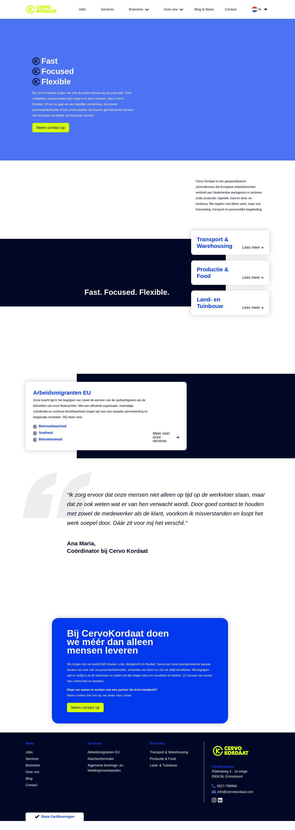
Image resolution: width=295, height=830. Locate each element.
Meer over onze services (166, 437)
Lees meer (253, 247)
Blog (29, 778)
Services (32, 759)
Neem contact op (50, 128)
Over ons (32, 772)
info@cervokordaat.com (235, 792)
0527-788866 (227, 786)
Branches (33, 765)
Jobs (29, 752)
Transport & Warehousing (169, 752)
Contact (31, 785)
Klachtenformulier (101, 759)
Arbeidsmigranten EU (104, 752)
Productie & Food (163, 759)
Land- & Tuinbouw (163, 765)
